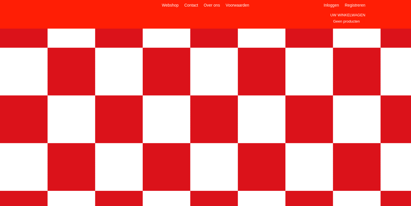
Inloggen (331, 5)
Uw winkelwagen (347, 15)
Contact (191, 5)
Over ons (212, 5)
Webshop (170, 5)
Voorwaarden (237, 5)
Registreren (355, 5)
